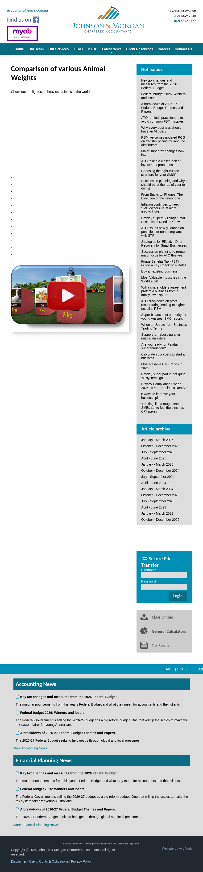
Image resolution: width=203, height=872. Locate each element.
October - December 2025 (160, 446)
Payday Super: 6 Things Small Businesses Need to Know (163, 220)
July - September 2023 (157, 501)
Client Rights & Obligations (48, 861)
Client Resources (139, 49)
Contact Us (183, 49)
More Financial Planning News (35, 825)
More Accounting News (30, 748)
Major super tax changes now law (162, 153)
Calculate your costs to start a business (163, 356)
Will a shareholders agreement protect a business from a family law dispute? (163, 291)
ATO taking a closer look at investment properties (161, 163)
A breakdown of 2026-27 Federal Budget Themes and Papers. (162, 107)
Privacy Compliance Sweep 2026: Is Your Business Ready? (164, 386)
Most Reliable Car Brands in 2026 (161, 366)
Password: (149, 581)
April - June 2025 (153, 458)
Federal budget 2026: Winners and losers (163, 96)
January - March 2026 (157, 440)
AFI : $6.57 (178, 669)
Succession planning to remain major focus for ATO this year (163, 253)
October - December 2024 (160, 470)
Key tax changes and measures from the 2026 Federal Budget (159, 84)
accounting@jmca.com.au (27, 10)
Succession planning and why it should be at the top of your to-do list (164, 184)
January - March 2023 (157, 513)
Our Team (36, 49)
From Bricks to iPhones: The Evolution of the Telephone (162, 196)
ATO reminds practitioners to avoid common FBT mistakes (162, 119)
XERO (78, 49)
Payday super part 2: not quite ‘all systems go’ (163, 376)
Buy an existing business (159, 271)
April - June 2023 (153, 507)
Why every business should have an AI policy (161, 129)
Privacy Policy (81, 861)
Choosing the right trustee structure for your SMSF (160, 173)
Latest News (111, 49)
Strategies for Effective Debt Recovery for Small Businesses (164, 243)
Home (19, 49)
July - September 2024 (157, 477)
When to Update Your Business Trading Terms (164, 326)
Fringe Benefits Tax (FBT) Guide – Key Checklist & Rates (163, 263)
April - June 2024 (153, 483)
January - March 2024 (157, 489)
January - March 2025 (157, 464)
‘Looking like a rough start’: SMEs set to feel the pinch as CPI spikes (162, 407)
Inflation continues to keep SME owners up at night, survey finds (160, 208)
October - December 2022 (160, 519)
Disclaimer (18, 861)
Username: (149, 570)
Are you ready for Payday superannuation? (159, 346)
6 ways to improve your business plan (158, 396)
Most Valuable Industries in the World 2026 (163, 279)
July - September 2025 (157, 452)
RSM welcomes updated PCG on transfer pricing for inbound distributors (163, 141)
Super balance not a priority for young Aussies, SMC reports (163, 316)
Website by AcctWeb (177, 848)
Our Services (58, 49)
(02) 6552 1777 (185, 21)
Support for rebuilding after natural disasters (160, 336)
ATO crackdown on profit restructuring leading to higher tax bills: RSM (163, 304)
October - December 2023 (160, 495)
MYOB (92, 49)
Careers (164, 49)
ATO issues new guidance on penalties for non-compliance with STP (162, 231)
